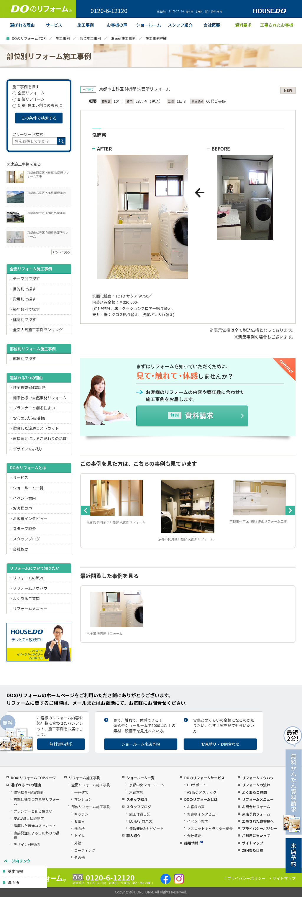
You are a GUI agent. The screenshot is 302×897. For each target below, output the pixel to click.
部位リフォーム (28, 99)
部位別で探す (24, 358)
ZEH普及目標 (252, 850)
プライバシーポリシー (259, 828)
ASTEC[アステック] (202, 792)
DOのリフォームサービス (204, 777)
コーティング (84, 850)
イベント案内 (24, 498)
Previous (85, 510)
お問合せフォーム (256, 806)
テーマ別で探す (26, 278)
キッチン (81, 813)
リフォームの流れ (28, 578)
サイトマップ (252, 842)
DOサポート (196, 784)
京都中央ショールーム (147, 784)
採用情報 (193, 842)
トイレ (79, 835)
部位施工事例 (90, 38)
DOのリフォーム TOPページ (33, 777)
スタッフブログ (26, 539)
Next (290, 510)
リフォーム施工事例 (84, 777)
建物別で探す (24, 319)
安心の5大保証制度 (29, 418)
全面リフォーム (28, 93)
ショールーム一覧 (28, 488)
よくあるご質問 (26, 598)
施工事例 (62, 38)
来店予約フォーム (256, 813)
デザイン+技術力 (27, 449)
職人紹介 (133, 835)
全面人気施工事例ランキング (38, 329)
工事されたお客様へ (258, 821)
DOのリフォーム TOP (29, 38)
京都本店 (136, 792)
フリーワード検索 (27, 134)
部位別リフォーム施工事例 (33, 349)
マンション (83, 799)
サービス (20, 477)
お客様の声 (22, 508)
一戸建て (81, 792)
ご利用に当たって (256, 835)
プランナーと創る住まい (34, 408)
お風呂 (79, 821)
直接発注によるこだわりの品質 (40, 438)
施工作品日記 (139, 813)
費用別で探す (24, 299)
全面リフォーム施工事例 (31, 269)
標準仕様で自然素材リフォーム (40, 398)
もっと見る (62, 252)
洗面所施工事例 (123, 38)
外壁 (77, 842)
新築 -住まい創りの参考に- (37, 105)
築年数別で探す (26, 309)
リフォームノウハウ (30, 588)
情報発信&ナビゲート (146, 828)
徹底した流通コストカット (36, 428)
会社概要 (20, 549)
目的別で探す (24, 289)
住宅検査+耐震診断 (29, 387)
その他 (79, 857)
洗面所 (13, 882)
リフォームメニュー (30, 608)
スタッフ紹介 (24, 528)
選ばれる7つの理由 (26, 377)
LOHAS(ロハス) (141, 821)
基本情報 (15, 871)
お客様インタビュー (30, 518)
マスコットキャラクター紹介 (210, 828)
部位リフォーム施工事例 (90, 806)
